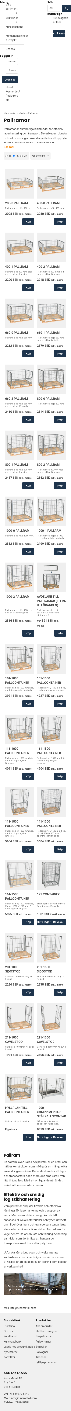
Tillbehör (41, 1357)
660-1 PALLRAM (48, 333)
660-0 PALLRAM (16, 333)
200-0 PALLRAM (16, 203)
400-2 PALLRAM (48, 267)
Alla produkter (18, 113)
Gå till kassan (59, 33)
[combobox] (40, 155)
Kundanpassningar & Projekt (15, 37)
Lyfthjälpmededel (46, 1362)
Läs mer (9, 147)
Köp (28, 221)
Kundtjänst (10, 1336)
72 (23, 156)
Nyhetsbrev (10, 1352)
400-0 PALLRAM (48, 203)
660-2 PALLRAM (16, 398)
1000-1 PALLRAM (49, 530)
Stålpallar (41, 1346)
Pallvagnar (42, 1352)
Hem (6, 113)
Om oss (10, 48)
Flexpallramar (44, 1336)
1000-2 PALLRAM (17, 596)
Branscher (12, 17)
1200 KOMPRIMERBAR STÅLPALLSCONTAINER (54, 1112)
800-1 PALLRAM (16, 464)
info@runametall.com (23, 1307)
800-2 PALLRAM (48, 464)
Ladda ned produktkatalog (19, 1346)
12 (8, 156)
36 (16, 156)
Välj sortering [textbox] (38, 155)
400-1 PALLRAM (16, 267)
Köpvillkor (9, 1357)
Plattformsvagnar (46, 1331)
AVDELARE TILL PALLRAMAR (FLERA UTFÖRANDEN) (51, 601)
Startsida (9, 1326)
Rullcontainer (43, 1341)
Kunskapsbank (14, 26)
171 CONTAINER (48, 894)
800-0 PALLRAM (48, 398)
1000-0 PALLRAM (17, 530)
